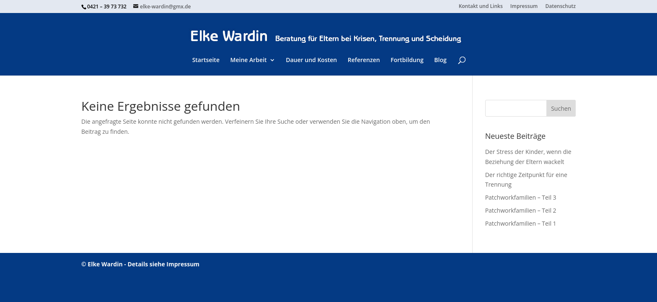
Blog (440, 60)
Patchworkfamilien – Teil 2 (520, 210)
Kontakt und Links (481, 7)
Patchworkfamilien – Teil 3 (520, 197)
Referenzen (364, 60)
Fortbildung (407, 60)
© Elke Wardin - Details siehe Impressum (140, 264)
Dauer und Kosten (311, 60)
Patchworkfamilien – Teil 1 (520, 223)
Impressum (524, 7)
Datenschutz (560, 7)
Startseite (206, 60)
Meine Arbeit (248, 60)
